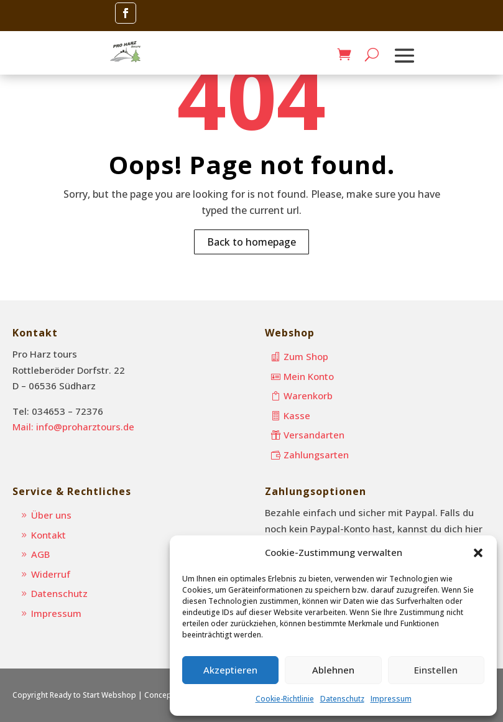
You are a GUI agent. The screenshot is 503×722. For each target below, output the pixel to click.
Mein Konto (309, 376)
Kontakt (48, 535)
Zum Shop (306, 356)
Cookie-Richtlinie (285, 698)
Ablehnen (333, 670)
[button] (478, 553)
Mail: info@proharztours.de (73, 426)
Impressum (391, 698)
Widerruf (50, 574)
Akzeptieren (230, 670)
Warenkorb (308, 395)
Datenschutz (342, 698)
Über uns (51, 515)
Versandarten (314, 434)
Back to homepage (251, 242)
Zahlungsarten (316, 454)
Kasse (297, 415)
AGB (40, 554)
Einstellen (436, 670)
